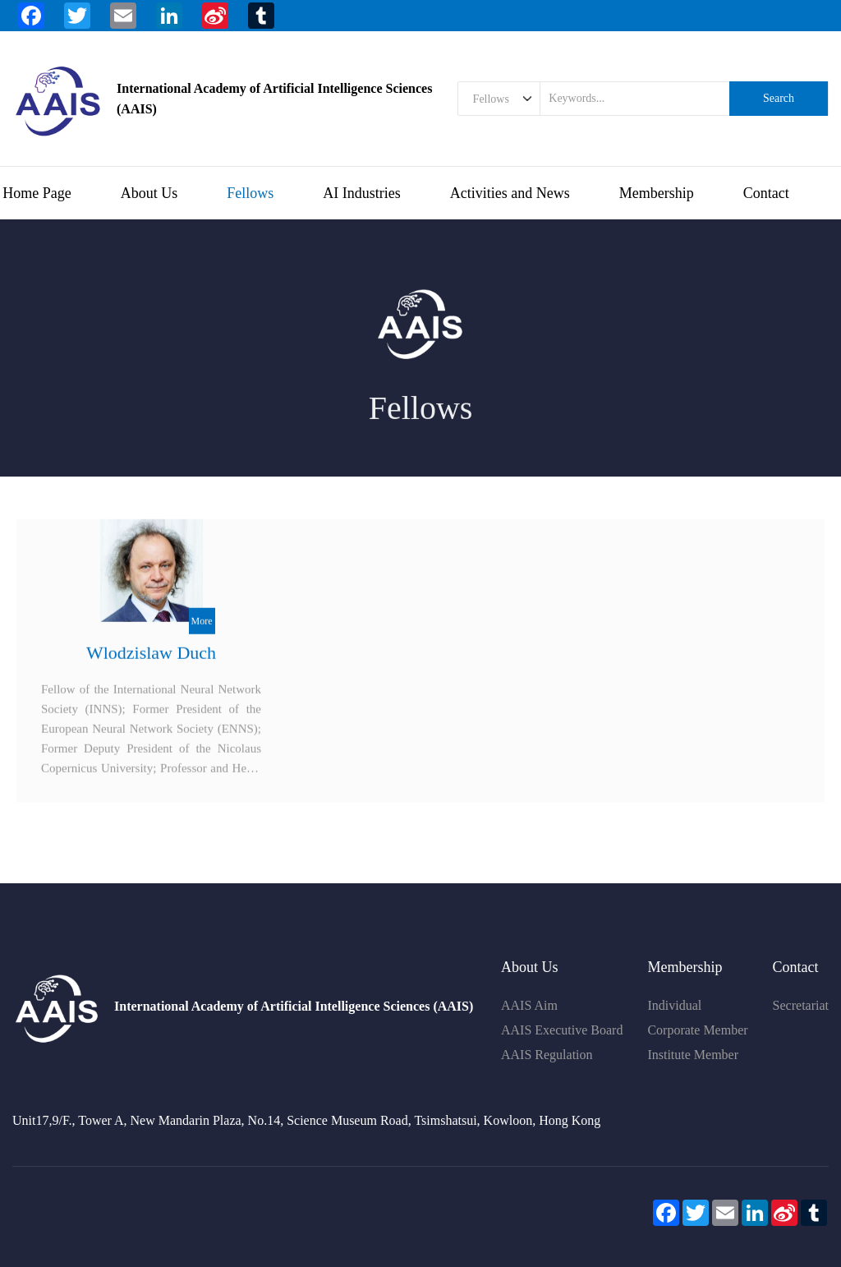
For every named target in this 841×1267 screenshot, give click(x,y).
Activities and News (510, 193)
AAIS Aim (529, 1005)
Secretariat (801, 1005)
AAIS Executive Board (562, 1030)
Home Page (36, 193)
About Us (149, 193)
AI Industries (361, 193)
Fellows (250, 193)
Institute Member (692, 1055)
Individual (674, 1005)
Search (778, 98)
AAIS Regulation (547, 1055)
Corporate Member (697, 1030)
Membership (656, 193)
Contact (766, 193)
